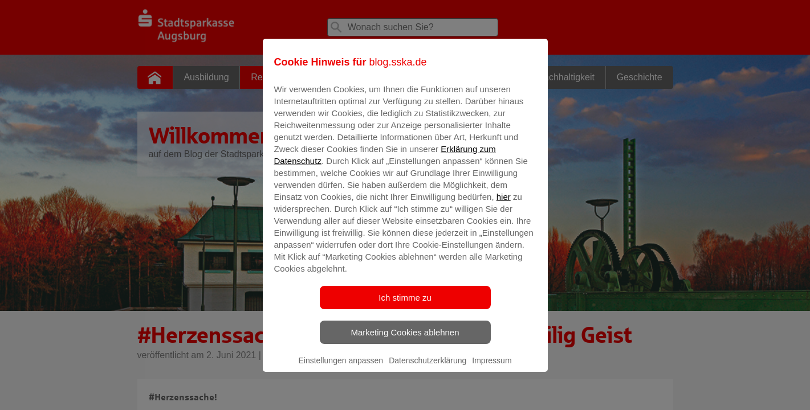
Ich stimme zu (405, 305)
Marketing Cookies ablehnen (405, 340)
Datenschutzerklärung (427, 368)
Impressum (491, 368)
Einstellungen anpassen (340, 368)
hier (503, 205)
